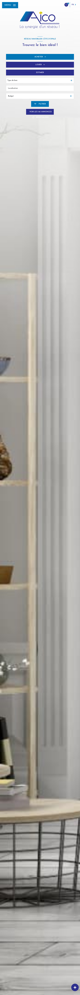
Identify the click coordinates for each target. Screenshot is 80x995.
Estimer (40, 72)
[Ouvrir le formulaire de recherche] (40, 104)
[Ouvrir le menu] (10, 5)
